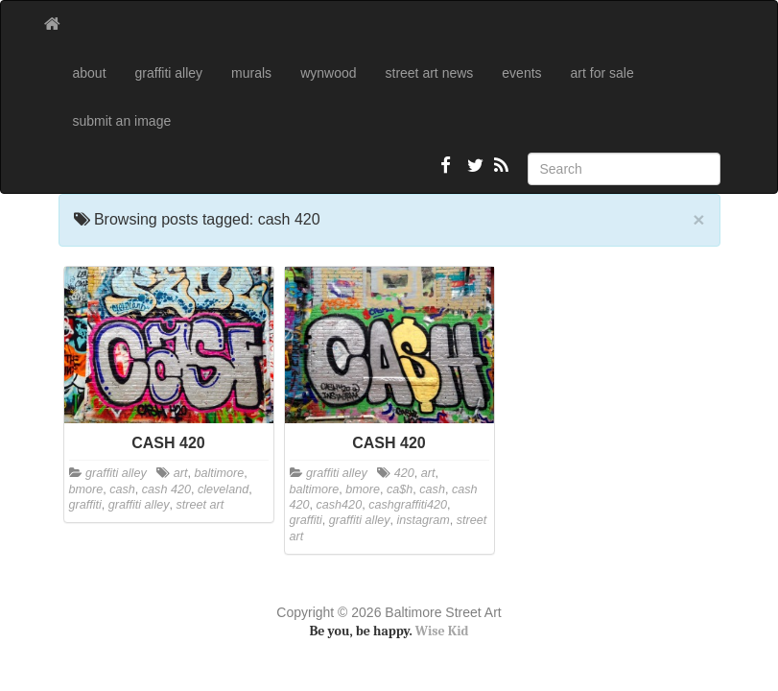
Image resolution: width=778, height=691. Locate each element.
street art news (430, 73)
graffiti (85, 505)
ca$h (400, 489)
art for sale (602, 73)
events (521, 73)
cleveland (223, 489)
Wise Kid (442, 631)
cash (122, 489)
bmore (86, 489)
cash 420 (166, 489)
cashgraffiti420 (407, 505)
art (181, 473)
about (89, 73)
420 (404, 473)
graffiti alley (169, 73)
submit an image (122, 121)
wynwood (328, 73)
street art (200, 505)
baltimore (219, 473)
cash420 (340, 505)
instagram (423, 520)
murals (251, 73)
